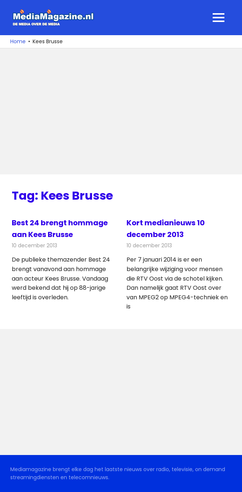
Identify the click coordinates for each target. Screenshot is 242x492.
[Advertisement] (121, 111)
